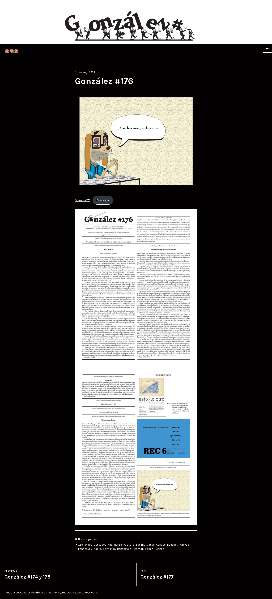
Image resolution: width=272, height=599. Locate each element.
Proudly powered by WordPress (25, 592)
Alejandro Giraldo (91, 544)
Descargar (102, 200)
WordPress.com (87, 592)
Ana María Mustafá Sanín (126, 544)
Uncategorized (88, 539)
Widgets (267, 52)
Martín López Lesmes (149, 548)
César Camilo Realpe (162, 544)
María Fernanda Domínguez (112, 548)
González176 (82, 200)
